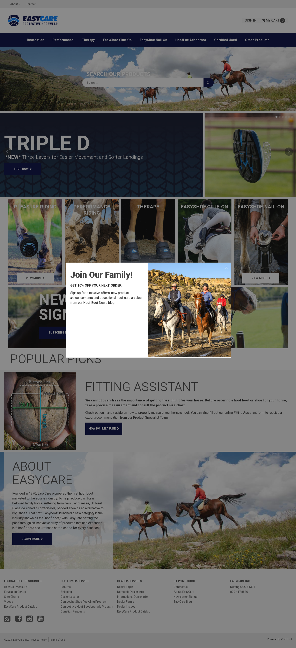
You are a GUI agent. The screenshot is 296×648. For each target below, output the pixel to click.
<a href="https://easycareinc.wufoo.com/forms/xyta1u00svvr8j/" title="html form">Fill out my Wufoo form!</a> (107, 330)
